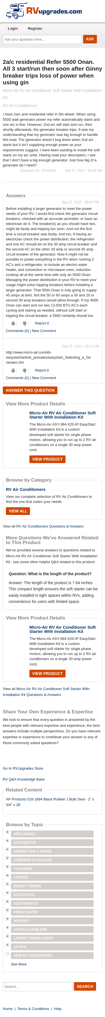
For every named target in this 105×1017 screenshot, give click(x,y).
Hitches (21, 921)
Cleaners (23, 869)
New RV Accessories (33, 956)
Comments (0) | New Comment (31, 331)
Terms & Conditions (33, 1009)
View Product (47, 459)
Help (58, 1009)
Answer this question (30, 390)
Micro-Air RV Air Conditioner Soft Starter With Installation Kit (62, 414)
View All (18, 511)
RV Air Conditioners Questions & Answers (49, 526)
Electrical (24, 895)
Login (13, 28)
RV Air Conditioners (26, 489)
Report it (42, 323)
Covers (21, 877)
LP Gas (20, 947)
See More (19, 964)
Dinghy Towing (27, 886)
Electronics (26, 903)
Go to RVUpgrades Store (23, 768)
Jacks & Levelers (30, 930)
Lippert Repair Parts (33, 938)
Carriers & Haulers (33, 860)
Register (35, 28)
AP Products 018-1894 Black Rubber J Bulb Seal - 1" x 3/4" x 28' (50, 802)
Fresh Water (26, 912)
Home (8, 1009)
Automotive (25, 843)
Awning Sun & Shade (33, 851)
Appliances (24, 834)
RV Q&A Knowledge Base (24, 779)
